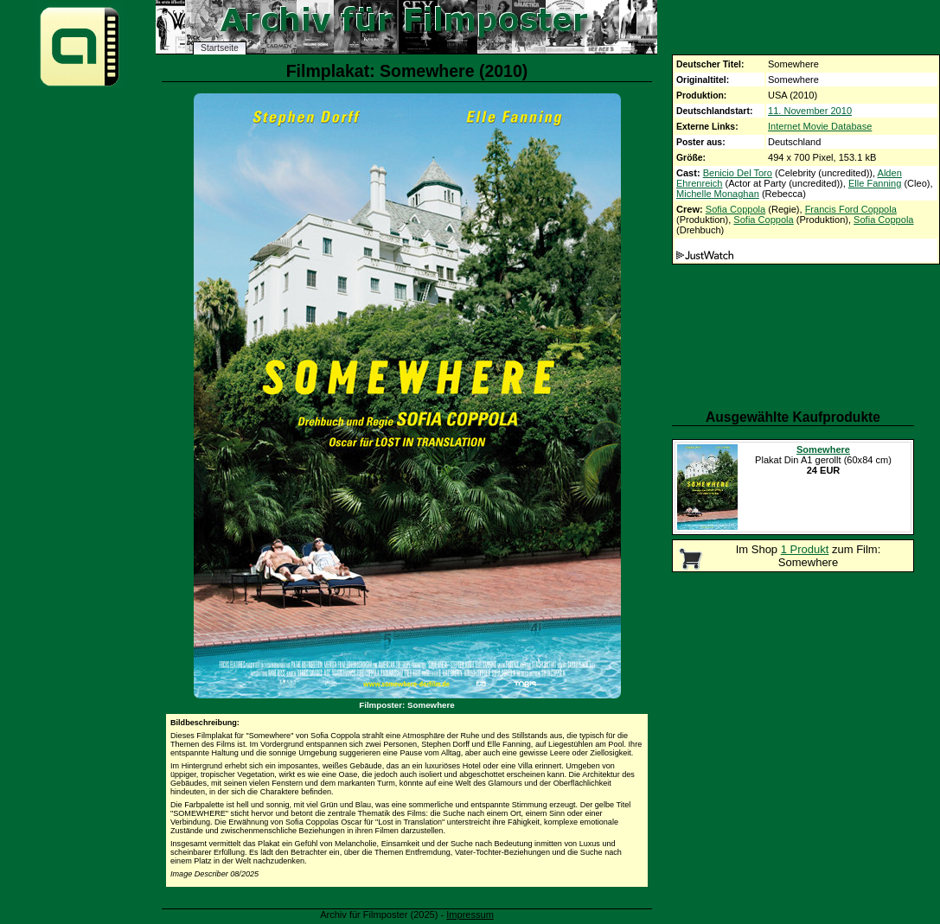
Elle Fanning (874, 183)
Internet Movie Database (820, 126)
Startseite (220, 48)
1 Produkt (805, 549)
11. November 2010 (810, 110)
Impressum (470, 914)
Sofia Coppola (735, 209)
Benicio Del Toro (737, 173)
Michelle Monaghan (717, 193)
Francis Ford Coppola (851, 209)
